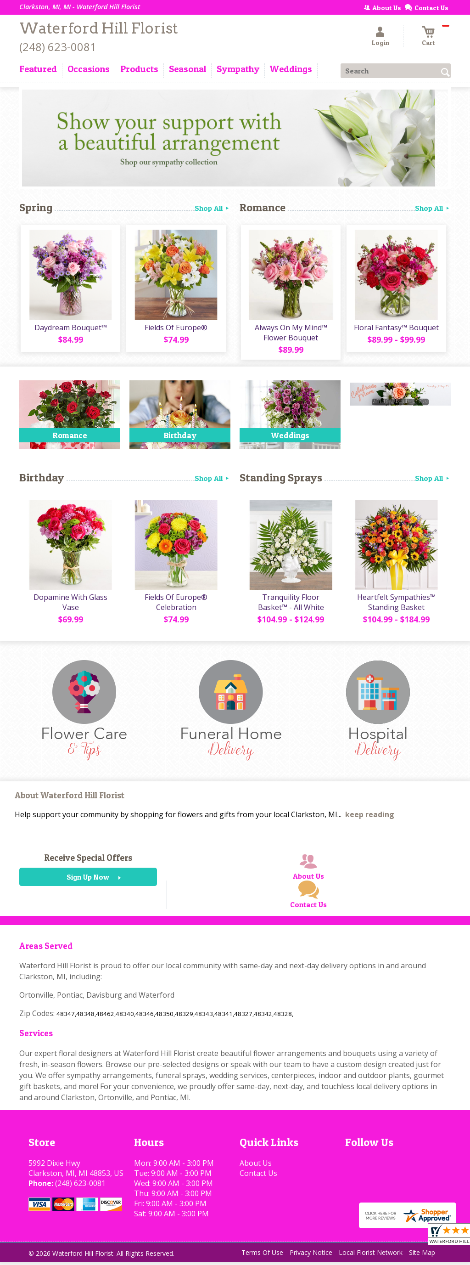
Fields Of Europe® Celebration (175, 605)
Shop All (212, 208)
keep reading (369, 818)
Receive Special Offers (88, 860)
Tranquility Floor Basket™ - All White (290, 605)
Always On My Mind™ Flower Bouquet (290, 334)
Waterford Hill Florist (98, 28)
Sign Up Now (88, 880)
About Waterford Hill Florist (69, 798)
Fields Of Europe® (175, 329)
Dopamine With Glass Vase (70, 605)
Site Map (422, 1255)
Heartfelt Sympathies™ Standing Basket (396, 605)
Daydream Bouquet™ (70, 329)
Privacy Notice (311, 1255)
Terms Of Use (262, 1255)
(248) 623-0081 (57, 46)
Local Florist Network (371, 1255)
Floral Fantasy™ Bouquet (395, 329)
